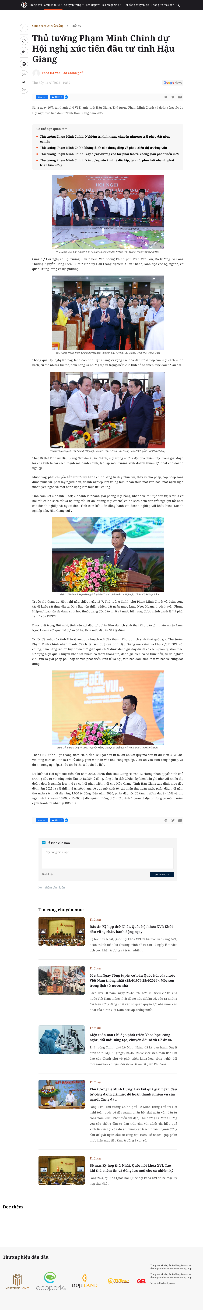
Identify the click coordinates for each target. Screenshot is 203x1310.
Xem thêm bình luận (51, 887)
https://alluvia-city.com (162, 1283)
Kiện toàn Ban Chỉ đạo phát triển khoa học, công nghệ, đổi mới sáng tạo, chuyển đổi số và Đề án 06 (131, 1037)
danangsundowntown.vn (163, 1268)
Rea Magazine (111, 5)
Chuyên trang (74, 5)
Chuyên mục (53, 5)
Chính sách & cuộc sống (47, 25)
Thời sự (76, 25)
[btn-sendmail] (180, 97)
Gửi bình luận (162, 874)
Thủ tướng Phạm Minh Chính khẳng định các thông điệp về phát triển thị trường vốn (103, 148)
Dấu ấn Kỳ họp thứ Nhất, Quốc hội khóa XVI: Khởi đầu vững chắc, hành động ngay (131, 929)
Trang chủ (36, 5)
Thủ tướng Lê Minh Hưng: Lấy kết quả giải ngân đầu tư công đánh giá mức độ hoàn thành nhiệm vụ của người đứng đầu (133, 1094)
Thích (56, 97)
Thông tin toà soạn (162, 5)
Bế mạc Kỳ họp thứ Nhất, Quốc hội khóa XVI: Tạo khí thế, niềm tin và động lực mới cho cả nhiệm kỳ (131, 1168)
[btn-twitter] (173, 97)
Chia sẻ (41, 97)
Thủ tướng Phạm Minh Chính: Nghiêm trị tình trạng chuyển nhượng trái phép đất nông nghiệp (105, 138)
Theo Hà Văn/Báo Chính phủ (62, 73)
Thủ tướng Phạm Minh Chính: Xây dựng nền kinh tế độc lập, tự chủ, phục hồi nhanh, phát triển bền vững (107, 162)
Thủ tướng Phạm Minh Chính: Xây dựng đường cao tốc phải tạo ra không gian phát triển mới (109, 154)
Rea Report (92, 5)
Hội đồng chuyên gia (136, 5)
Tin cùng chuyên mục (61, 910)
